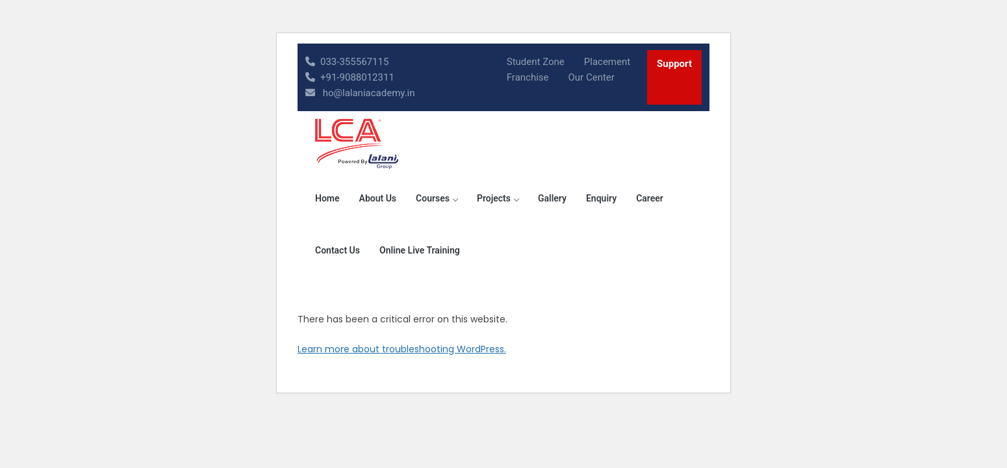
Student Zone (536, 62)
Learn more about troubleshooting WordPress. (402, 349)
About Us (378, 198)
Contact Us (337, 250)
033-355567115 (347, 62)
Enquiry (601, 198)
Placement (607, 62)
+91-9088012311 (349, 77)
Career (649, 198)
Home (327, 198)
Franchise (528, 77)
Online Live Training (419, 250)
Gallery (552, 198)
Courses (436, 198)
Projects (497, 198)
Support (674, 64)
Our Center (591, 77)
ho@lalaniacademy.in (360, 93)
